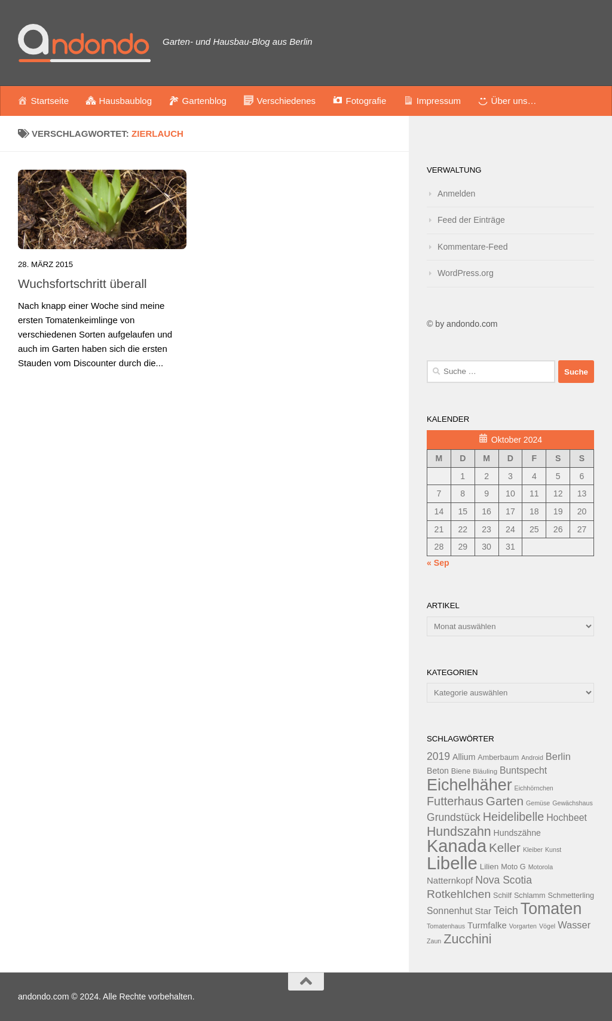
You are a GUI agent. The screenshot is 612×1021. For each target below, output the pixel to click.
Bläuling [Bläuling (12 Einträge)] (485, 771)
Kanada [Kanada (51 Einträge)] (456, 846)
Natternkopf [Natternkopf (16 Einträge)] (450, 880)
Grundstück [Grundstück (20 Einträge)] (454, 817)
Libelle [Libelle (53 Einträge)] (452, 863)
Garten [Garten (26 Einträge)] (505, 801)
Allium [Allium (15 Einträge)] (463, 757)
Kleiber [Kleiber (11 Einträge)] (533, 849)
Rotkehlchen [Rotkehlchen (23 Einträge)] (459, 894)
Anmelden (456, 193)
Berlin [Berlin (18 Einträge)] (558, 756)
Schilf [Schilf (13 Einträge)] (502, 895)
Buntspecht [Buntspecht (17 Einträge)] (523, 770)
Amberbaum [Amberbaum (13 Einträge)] (498, 757)
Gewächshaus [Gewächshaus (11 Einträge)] (572, 803)
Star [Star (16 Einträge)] (483, 911)
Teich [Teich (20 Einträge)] (506, 910)
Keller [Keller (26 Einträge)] (505, 847)
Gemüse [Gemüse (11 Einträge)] (538, 803)
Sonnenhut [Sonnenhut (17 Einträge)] (450, 911)
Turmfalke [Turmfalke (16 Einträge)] (487, 925)
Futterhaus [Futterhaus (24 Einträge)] (455, 801)
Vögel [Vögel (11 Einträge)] (547, 926)
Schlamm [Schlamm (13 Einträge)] (530, 895)
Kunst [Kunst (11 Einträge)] (553, 849)
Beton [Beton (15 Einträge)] (438, 770)
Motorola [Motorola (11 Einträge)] (540, 866)
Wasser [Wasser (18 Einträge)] (574, 924)
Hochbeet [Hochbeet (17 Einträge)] (566, 817)
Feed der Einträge (471, 220)
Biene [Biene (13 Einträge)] (460, 771)
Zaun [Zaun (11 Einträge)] (434, 941)
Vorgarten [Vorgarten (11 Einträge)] (523, 926)
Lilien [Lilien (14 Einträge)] (489, 866)
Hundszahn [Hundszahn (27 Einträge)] (459, 831)
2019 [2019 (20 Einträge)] (438, 756)
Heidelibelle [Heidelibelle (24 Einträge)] (513, 816)
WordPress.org (465, 273)
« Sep (438, 563)
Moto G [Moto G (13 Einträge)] (513, 867)
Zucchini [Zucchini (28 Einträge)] (467, 938)
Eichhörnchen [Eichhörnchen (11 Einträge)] (534, 788)
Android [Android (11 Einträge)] (532, 757)
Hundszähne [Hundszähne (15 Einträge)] (517, 833)
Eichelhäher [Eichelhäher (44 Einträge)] (469, 785)
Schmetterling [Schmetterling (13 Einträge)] (571, 895)
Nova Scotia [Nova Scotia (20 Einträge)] (503, 880)
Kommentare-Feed (472, 247)
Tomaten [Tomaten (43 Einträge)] (551, 909)
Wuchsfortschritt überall (82, 283)
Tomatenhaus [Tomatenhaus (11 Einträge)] (446, 926)
